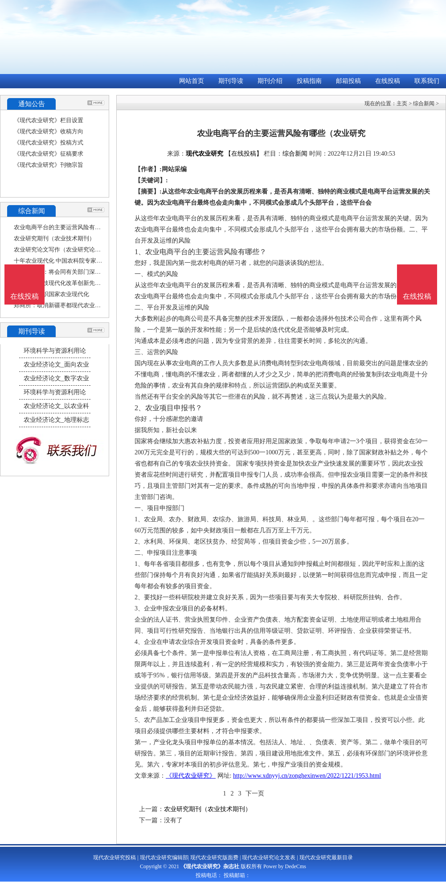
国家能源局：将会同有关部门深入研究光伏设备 (74, 271)
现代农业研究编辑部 (164, 857)
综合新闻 (423, 103)
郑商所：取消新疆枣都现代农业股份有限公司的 (74, 305)
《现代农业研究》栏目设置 (48, 120)
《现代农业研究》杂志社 (209, 866)
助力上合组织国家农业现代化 (51, 294)
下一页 (255, 793)
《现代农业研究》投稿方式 (48, 142)
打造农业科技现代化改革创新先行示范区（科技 (74, 283)
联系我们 (426, 81)
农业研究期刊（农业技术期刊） (54, 238)
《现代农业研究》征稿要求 (48, 153)
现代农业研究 (204, 153)
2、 (140, 408)
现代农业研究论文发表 (268, 857)
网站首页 (191, 81)
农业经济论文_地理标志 (56, 419)
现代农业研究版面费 (214, 857)
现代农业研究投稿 (114, 857)
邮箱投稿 (348, 81)
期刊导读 (230, 81)
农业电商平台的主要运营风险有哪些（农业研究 (74, 227)
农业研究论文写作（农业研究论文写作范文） (72, 249)
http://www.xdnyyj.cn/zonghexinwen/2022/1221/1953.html (307, 775)
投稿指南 (309, 81)
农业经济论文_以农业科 (56, 406)
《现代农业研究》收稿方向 (48, 131)
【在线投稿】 (243, 153)
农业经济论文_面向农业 (56, 364)
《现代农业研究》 (191, 775)
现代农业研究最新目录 (326, 857)
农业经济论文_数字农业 (56, 378)
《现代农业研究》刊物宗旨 (48, 164)
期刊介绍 (270, 81)
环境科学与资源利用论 (55, 350)
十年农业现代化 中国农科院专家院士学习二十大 (75, 260)
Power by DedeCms (284, 866)
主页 (402, 103)
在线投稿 (387, 81)
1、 (140, 251)
